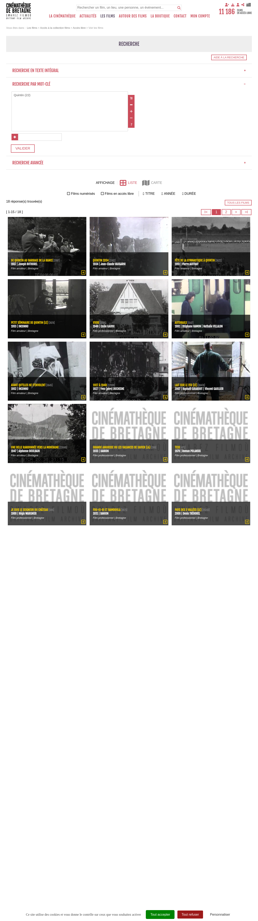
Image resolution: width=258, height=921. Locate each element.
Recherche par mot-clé (129, 84)
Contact (180, 16)
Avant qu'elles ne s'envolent (29, 386)
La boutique (160, 16)
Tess (177, 449)
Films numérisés (83, 195)
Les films (107, 16)
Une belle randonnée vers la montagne (35, 449)
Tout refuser (190, 914)
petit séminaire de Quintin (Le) (30, 324)
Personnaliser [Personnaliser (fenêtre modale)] (220, 914)
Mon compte (200, 16)
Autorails (181, 324)
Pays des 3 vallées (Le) (188, 511)
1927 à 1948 (100, 386)
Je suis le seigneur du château (30, 511)
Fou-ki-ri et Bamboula (107, 511)
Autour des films (133, 16)
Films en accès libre (119, 195)
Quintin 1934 (101, 262)
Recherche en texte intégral (129, 70)
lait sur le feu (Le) (186, 386)
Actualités (88, 16)
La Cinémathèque (62, 16)
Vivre (96, 324)
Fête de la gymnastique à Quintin (195, 262)
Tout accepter (160, 914)
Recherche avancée (129, 164)
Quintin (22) (70, 95)
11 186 (227, 12)
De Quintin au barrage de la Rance (32, 262)
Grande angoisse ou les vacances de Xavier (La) (122, 449)
